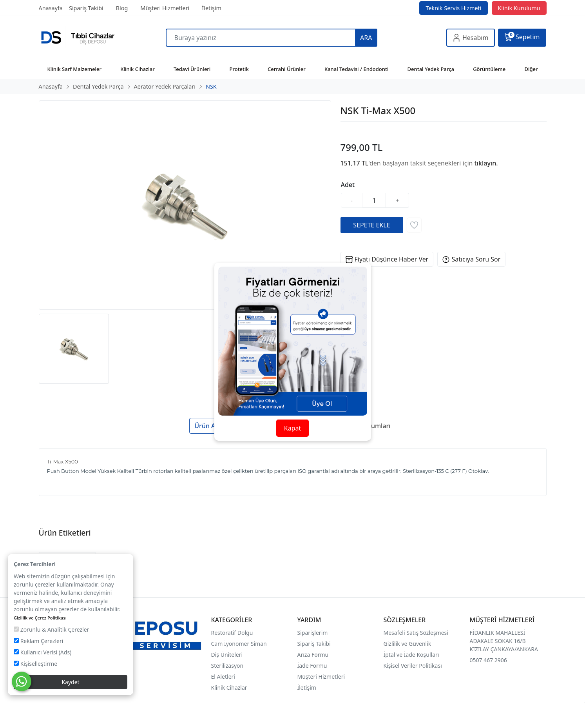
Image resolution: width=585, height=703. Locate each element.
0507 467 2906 (488, 660)
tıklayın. (486, 163)
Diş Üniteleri (227, 654)
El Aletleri (223, 676)
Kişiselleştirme (35, 663)
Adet (348, 184)
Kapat (292, 428)
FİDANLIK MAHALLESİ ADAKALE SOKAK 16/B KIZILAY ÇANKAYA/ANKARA (504, 641)
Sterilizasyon (227, 665)
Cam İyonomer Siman (239, 643)
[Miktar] (374, 200)
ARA (366, 37)
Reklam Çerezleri (38, 641)
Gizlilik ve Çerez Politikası (40, 618)
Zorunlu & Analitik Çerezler (51, 629)
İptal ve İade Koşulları (411, 654)
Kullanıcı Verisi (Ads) (42, 652)
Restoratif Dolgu (232, 632)
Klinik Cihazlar (229, 687)
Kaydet (70, 682)
